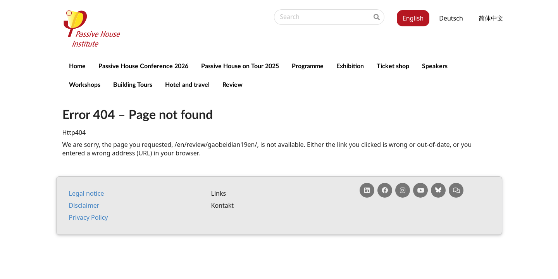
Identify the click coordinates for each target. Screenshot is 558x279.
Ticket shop (393, 65)
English (413, 18)
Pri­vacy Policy (88, 217)
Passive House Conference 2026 (143, 65)
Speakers (435, 65)
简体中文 (491, 18)
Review (232, 84)
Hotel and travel (187, 84)
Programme (308, 65)
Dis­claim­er (84, 205)
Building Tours (132, 84)
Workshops (84, 84)
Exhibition (350, 65)
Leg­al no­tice (86, 193)
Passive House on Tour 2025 (240, 65)
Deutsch (451, 18)
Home (77, 65)
